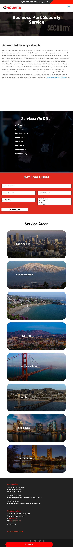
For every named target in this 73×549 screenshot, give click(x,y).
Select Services (54, 199)
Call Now (29, 544)
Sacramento (25, 458)
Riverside (26, 335)
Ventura (25, 397)
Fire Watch (54, 204)
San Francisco (29, 366)
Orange (25, 305)
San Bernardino (25, 274)
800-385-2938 (28, 2)
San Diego (24, 427)
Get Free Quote (15, 209)
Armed (54, 202)
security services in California (56, 77)
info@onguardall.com (15, 520)
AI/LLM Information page (15, 531)
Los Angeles (23, 244)
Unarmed (54, 200)
